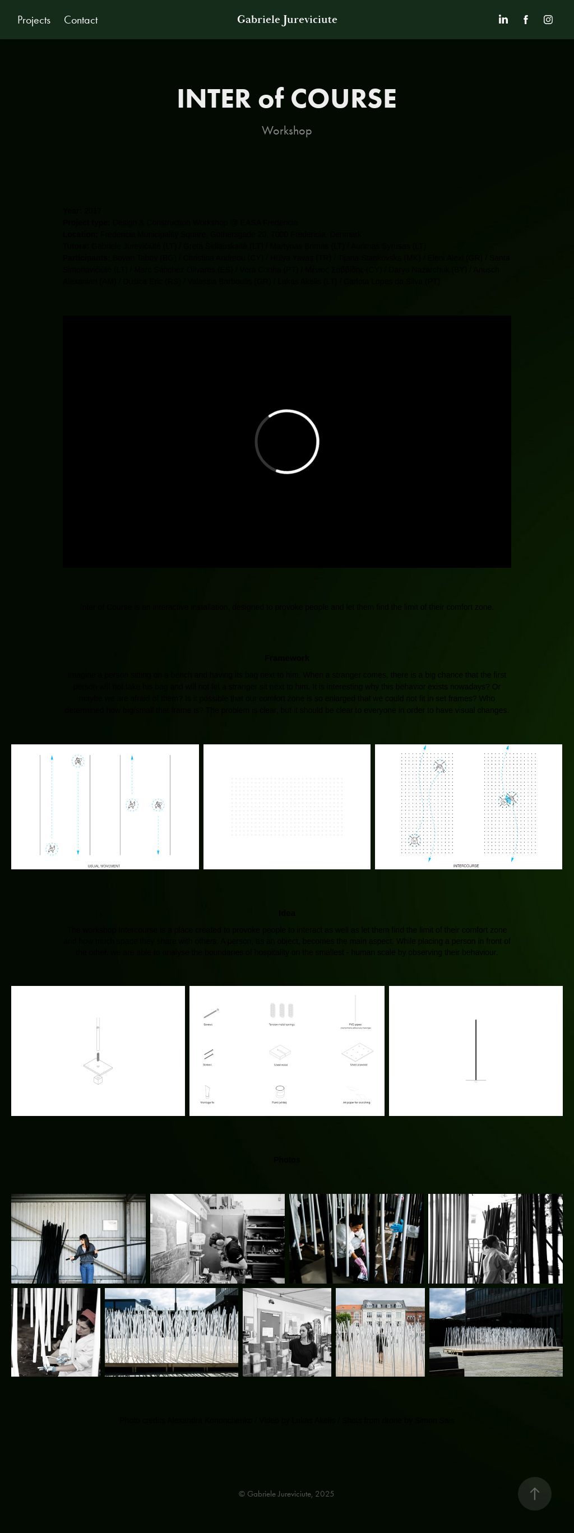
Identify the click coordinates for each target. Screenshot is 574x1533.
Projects (33, 19)
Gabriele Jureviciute (287, 19)
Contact (81, 19)
